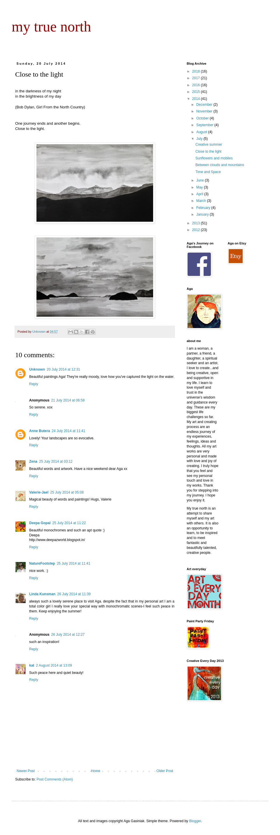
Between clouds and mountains (219, 165)
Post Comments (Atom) (54, 779)
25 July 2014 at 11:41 (73, 563)
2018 (196, 71)
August (202, 132)
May (200, 187)
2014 (196, 99)
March (201, 201)
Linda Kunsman (42, 594)
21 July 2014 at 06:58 (68, 400)
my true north (51, 26)
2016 (196, 85)
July (200, 139)
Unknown (37, 369)
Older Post (164, 771)
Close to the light (208, 151)
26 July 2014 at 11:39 (74, 594)
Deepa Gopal (39, 523)
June (200, 180)
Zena (33, 461)
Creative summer (208, 144)
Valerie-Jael (38, 492)
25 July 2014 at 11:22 (69, 523)
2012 (196, 230)
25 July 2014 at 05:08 (67, 492)
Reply (33, 384)
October (203, 118)
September (205, 125)
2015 (196, 92)
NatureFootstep (42, 563)
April (200, 194)
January (203, 214)
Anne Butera (39, 431)
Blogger (195, 821)
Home (95, 771)
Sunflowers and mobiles (213, 158)
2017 (196, 78)
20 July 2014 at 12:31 (63, 369)
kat (31, 665)
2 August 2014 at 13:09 (54, 665)
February (203, 208)
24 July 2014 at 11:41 (68, 431)
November (205, 111)
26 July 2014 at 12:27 (68, 635)
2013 (196, 223)
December (205, 105)
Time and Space (208, 172)
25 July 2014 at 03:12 (56, 461)
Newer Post (26, 771)
